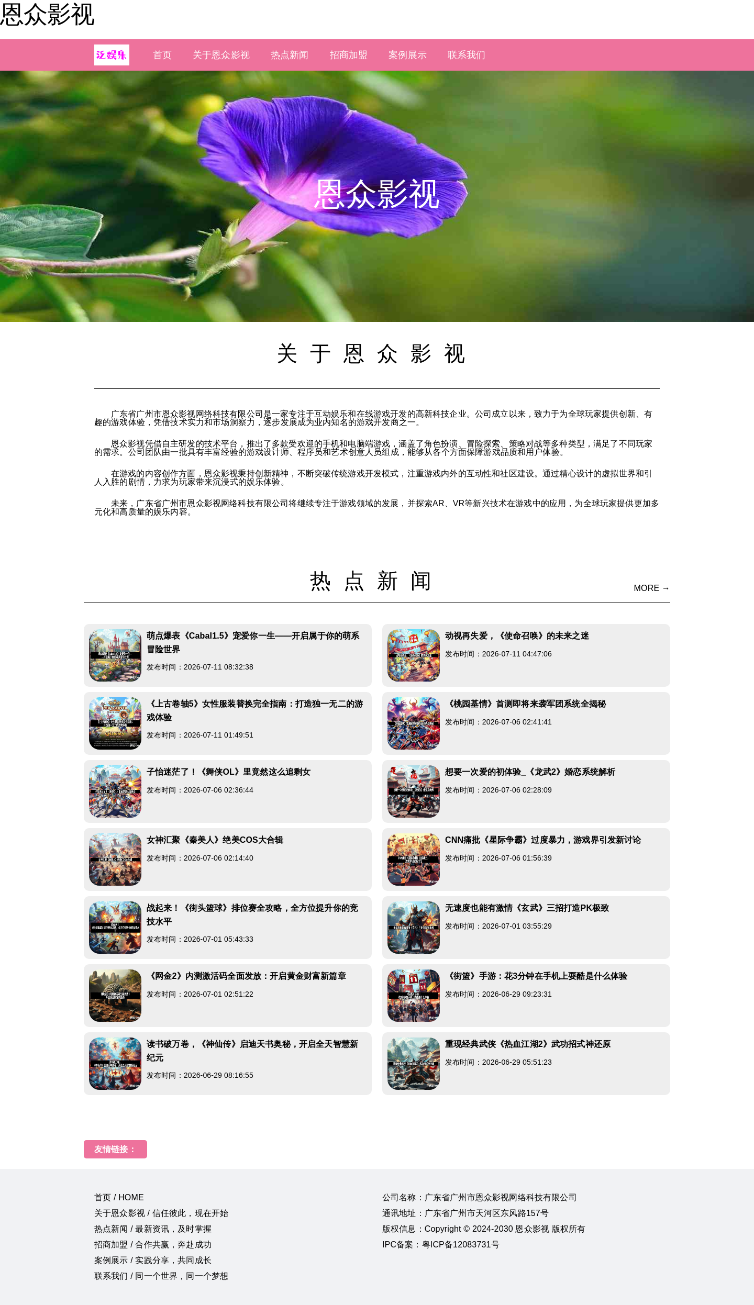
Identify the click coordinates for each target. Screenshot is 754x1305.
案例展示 (408, 55)
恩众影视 (47, 14)
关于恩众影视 (221, 55)
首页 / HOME (119, 1197)
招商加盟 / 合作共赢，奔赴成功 (153, 1244)
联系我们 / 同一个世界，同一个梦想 (161, 1275)
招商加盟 (349, 55)
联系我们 (467, 55)
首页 (162, 55)
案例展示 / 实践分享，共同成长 (153, 1260)
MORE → (652, 588)
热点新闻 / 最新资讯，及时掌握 (153, 1228)
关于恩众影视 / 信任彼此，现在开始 (161, 1213)
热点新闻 (290, 55)
